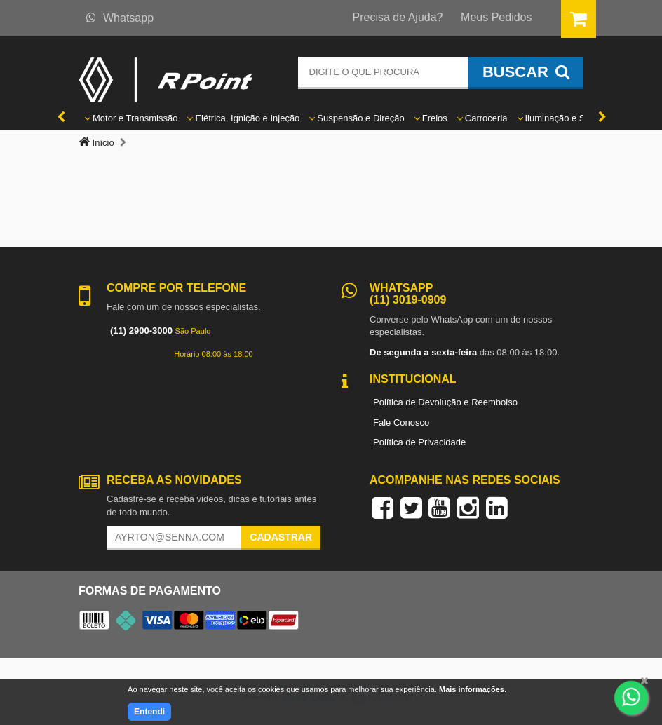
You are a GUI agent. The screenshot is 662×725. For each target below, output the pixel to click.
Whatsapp (120, 18)
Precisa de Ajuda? (398, 17)
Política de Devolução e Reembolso (445, 402)
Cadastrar (281, 537)
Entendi (149, 712)
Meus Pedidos (496, 17)
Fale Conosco (401, 422)
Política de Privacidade (419, 442)
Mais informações (471, 689)
